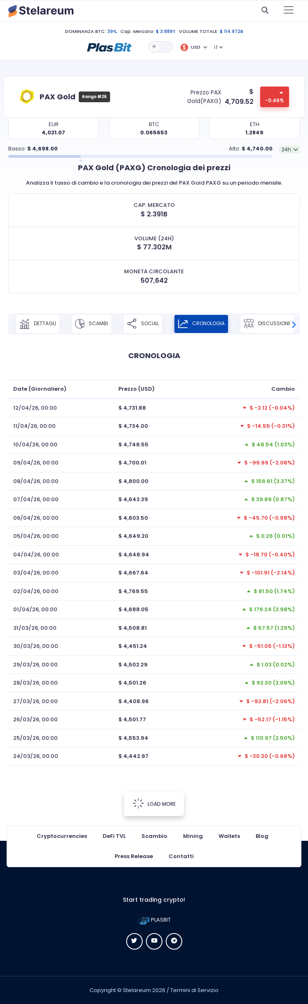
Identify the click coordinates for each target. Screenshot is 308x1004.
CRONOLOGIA (201, 324)
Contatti (181, 856)
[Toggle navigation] (288, 11)
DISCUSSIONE (267, 324)
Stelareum (137, 990)
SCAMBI (91, 324)
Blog (262, 836)
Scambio (154, 836)
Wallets (229, 836)
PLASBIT (154, 920)
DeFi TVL (114, 836)
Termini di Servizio (194, 990)
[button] (109, 46)
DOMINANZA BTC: (85, 31)
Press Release (134, 856)
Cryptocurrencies (62, 836)
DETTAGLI (37, 324)
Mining (193, 836)
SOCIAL (143, 324)
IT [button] (216, 47)
